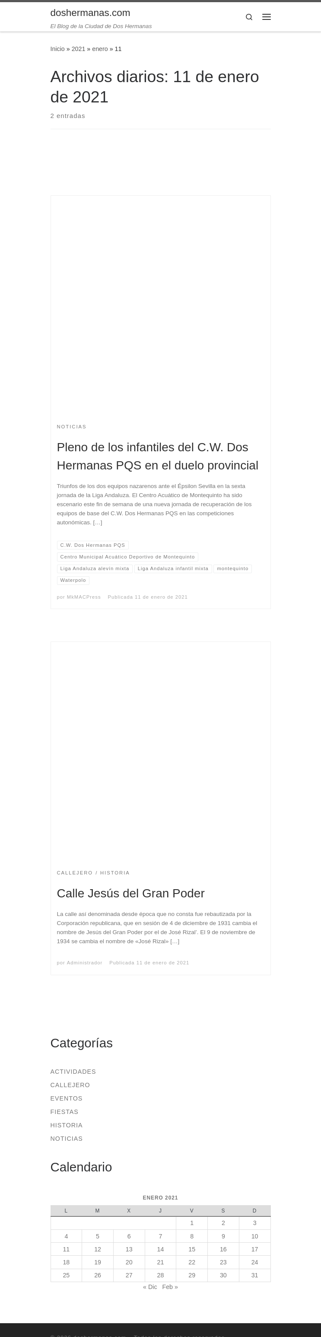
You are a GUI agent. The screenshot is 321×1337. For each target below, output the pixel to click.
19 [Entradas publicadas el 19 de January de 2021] (97, 1262)
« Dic (150, 1286)
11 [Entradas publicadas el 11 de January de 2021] (66, 1249)
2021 (79, 48)
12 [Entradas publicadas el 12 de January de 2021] (97, 1249)
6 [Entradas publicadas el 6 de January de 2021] (129, 1236)
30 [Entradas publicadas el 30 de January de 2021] (223, 1275)
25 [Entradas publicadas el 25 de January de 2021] (66, 1275)
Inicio (58, 48)
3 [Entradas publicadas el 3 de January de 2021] (255, 1222)
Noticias (67, 1138)
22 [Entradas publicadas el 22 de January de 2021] (191, 1262)
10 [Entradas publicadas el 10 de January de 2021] (254, 1236)
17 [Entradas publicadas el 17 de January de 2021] (254, 1249)
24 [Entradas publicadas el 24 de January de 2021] (254, 1262)
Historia (67, 1125)
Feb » (170, 1286)
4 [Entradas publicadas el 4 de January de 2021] (66, 1236)
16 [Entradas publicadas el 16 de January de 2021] (223, 1249)
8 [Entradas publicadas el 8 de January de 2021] (192, 1236)
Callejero (70, 1085)
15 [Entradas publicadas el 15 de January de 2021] (191, 1249)
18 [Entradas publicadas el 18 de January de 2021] (66, 1262)
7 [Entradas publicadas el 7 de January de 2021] (160, 1236)
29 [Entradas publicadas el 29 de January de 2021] (191, 1275)
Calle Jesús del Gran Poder (131, 893)
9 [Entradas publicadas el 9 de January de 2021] (223, 1236)
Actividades (73, 1071)
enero (100, 48)
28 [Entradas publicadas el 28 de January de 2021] (160, 1275)
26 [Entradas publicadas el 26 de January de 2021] (97, 1275)
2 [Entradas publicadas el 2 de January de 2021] (223, 1222)
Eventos (67, 1098)
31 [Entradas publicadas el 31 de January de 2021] (254, 1275)
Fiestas (65, 1111)
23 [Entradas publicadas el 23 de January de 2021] (223, 1262)
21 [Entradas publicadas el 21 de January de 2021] (160, 1262)
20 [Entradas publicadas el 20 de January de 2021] (129, 1262)
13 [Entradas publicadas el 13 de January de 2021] (129, 1249)
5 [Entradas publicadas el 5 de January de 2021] (97, 1236)
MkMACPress (84, 597)
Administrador (84, 962)
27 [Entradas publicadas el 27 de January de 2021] (129, 1275)
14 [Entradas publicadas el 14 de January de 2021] (160, 1249)
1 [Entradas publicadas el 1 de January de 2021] (192, 1222)
